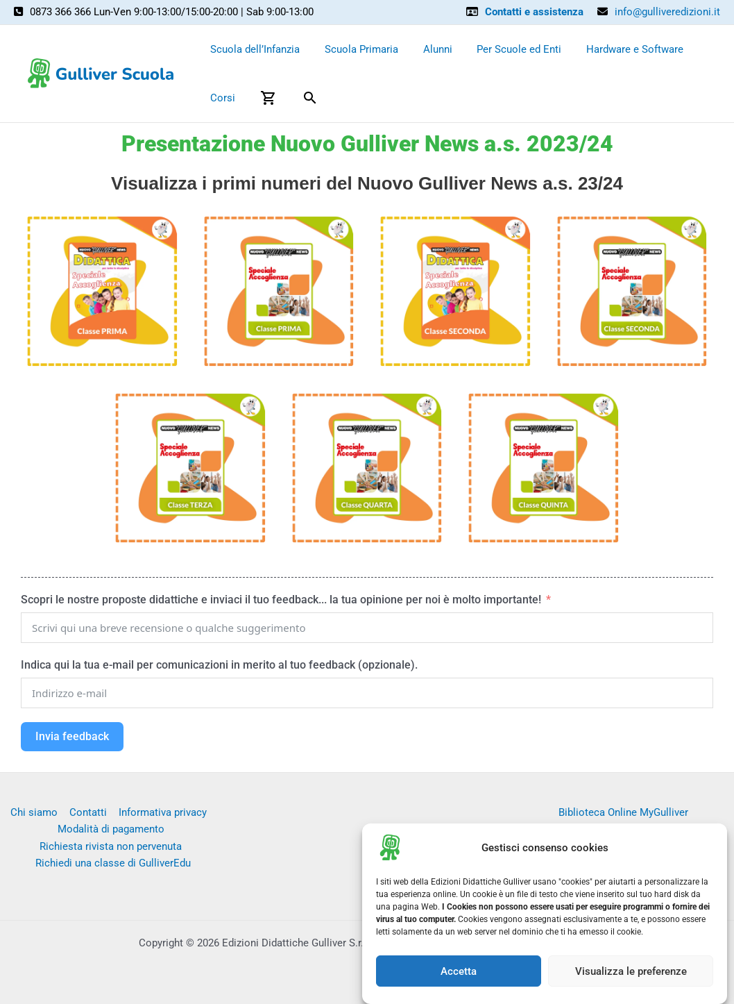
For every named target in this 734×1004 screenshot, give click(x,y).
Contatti (87, 812)
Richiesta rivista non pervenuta (111, 846)
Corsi (220, 98)
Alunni (427, 49)
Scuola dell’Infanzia (253, 49)
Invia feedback (72, 736)
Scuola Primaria (355, 49)
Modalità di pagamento (111, 829)
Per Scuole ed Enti (505, 49)
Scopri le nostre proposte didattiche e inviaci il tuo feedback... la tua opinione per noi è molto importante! (282, 599)
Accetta (459, 971)
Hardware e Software (616, 49)
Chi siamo (34, 812)
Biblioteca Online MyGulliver (623, 812)
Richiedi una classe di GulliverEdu (113, 863)
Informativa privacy (161, 812)
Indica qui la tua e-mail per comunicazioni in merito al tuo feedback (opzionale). (219, 664)
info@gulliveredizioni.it (667, 12)
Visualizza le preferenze (631, 971)
